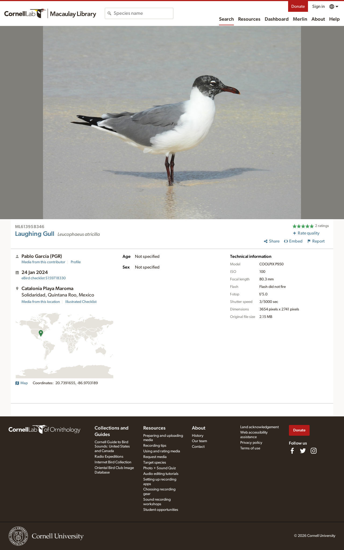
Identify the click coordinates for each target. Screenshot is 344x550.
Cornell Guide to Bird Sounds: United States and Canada (112, 446)
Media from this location (41, 302)
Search (226, 19)
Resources (249, 19)
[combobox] (143, 13)
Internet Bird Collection (113, 462)
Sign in (318, 6)
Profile (76, 262)
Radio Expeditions (109, 457)
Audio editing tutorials (160, 474)
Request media (155, 457)
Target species (154, 462)
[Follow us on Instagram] (313, 451)
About (318, 19)
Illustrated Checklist (80, 302)
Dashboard (277, 19)
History (197, 436)
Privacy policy (251, 443)
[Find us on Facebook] (292, 451)
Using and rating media (161, 451)
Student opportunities (160, 510)
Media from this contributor (43, 262)
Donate (298, 6)
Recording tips (154, 446)
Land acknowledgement (259, 427)
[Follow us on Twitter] (303, 451)
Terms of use (250, 448)
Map (21, 383)
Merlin (300, 19)
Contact (198, 447)
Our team (199, 441)
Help (334, 19)
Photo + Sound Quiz (159, 468)
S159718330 (44, 278)
